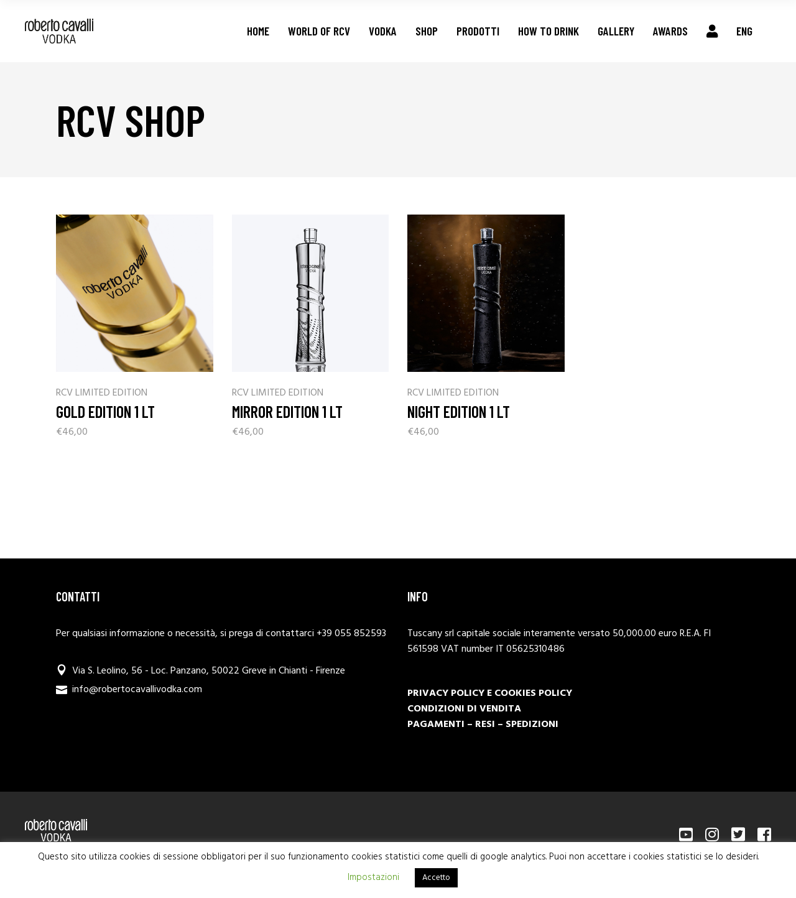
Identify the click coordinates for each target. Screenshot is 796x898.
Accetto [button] (436, 877)
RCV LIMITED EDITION (101, 393)
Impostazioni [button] (373, 877)
